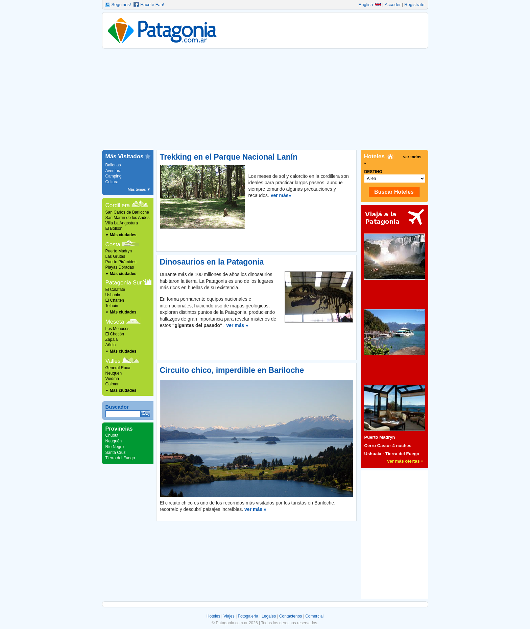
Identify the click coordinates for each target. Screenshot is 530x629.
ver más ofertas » (405, 461)
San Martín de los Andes (127, 217)
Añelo (110, 345)
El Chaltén (114, 300)
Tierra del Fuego (120, 458)
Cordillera (117, 205)
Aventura (113, 170)
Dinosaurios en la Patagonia (212, 261)
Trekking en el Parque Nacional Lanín (229, 157)
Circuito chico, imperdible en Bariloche (232, 370)
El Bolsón (114, 228)
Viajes (228, 616)
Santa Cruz (115, 452)
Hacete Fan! (152, 4)
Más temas (139, 189)
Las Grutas (115, 256)
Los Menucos (117, 328)
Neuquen (113, 373)
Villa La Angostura (121, 223)
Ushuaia (112, 295)
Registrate (414, 4)
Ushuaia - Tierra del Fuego (391, 453)
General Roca (117, 367)
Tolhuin (111, 305)
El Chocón (114, 334)
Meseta (114, 322)
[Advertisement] (265, 99)
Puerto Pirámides (121, 261)
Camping (113, 176)
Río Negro (114, 446)
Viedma (112, 378)
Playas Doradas (119, 267)
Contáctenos (290, 616)
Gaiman (112, 384)
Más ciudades (121, 235)
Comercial (314, 616)
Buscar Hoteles (394, 192)
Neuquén (113, 441)
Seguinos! (121, 4)
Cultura (112, 182)
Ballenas (113, 165)
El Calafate (115, 289)
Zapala (111, 339)
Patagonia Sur (123, 282)
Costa (112, 244)
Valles (113, 361)
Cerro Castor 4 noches (387, 445)
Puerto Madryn (118, 251)
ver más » (237, 325)
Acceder (393, 4)
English (370, 4)
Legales (269, 616)
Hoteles (213, 616)
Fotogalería (248, 616)
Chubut (112, 435)
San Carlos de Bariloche (127, 212)
